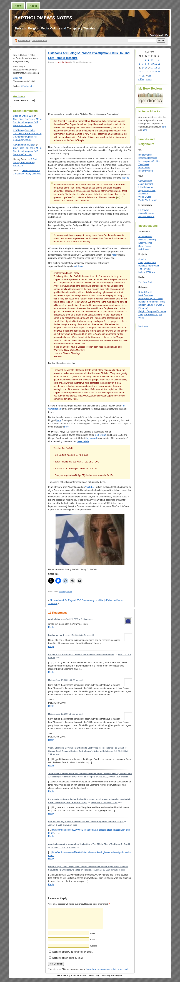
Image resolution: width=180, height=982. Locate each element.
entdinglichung (55, 619)
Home (18, 5)
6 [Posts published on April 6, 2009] (139, 64)
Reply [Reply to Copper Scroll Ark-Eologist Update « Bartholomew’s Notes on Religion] (51, 672)
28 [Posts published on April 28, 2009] (143, 75)
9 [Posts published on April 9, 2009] (148, 64)
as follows (78, 266)
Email (93, 939)
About (33, 5)
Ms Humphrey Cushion (149, 161)
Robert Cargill (144, 292)
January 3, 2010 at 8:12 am (60, 825)
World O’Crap (144, 197)
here (114, 255)
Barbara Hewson (146, 216)
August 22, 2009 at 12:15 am (111, 777)
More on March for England (63, 600)
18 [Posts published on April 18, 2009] (155, 68)
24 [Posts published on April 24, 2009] (152, 71)
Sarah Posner (144, 246)
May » (149, 79)
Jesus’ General (145, 184)
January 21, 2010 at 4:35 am (63, 847)
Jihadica (142, 259)
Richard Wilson (145, 171)
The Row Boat (145, 282)
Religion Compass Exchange (152, 311)
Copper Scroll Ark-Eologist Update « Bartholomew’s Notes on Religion (81, 654)
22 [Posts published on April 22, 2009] (146, 71)
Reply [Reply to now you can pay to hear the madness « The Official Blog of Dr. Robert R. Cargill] (51, 836)
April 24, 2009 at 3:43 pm (77, 619)
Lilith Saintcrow (145, 187)
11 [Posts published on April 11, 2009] (155, 64)
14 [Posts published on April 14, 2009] (143, 68)
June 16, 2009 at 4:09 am (67, 714)
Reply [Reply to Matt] (51, 706)
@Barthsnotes (27, 86)
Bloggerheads (145, 155)
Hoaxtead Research (147, 158)
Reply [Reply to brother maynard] (51, 646)
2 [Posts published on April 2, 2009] (148, 60)
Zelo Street (143, 164)
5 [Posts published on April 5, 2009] (158, 60)
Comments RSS (39, 40)
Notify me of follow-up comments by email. (72, 952)
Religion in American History (151, 302)
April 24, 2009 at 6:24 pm (78, 635)
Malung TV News (146, 272)
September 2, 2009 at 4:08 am (104, 802)
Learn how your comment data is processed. (107, 969)
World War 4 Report (147, 200)
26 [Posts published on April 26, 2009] (159, 71)
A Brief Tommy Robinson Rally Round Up (25, 162)
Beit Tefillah (100, 435)
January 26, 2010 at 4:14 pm (107, 870)
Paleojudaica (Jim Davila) (150, 298)
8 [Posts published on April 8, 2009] (145, 64)
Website (93, 946)
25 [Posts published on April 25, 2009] (155, 71)
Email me (17, 78)
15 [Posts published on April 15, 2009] (146, 68)
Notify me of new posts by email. (67, 958)
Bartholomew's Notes (43, 17)
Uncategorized (65, 592)
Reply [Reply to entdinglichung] (51, 627)
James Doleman (146, 213)
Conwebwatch (145, 181)
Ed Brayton (143, 210)
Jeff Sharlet (143, 249)
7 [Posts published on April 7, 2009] (142, 64)
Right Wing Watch (147, 190)
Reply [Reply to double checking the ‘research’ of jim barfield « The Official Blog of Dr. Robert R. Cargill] (51, 859)
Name (94, 933)
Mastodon (143, 326)
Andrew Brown (145, 236)
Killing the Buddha (147, 262)
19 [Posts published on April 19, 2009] (159, 68)
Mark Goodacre (145, 295)
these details (83, 441)
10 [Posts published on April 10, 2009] (152, 64)
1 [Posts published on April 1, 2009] (145, 60)
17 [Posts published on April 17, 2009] (152, 68)
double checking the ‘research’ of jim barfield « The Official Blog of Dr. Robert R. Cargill (89, 844)
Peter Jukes (144, 167)
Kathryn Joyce (145, 243)
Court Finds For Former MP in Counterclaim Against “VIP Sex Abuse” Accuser (27, 122)
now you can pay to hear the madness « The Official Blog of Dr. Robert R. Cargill (85, 822)
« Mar (141, 79)
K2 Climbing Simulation (24, 130)
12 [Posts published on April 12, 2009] (159, 64)
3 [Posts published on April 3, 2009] (151, 60)
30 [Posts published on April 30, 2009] (149, 75)
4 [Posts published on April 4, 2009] (155, 60)
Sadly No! (143, 193)
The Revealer (144, 269)
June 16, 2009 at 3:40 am (67, 680)
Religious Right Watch (148, 265)
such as (125, 178)
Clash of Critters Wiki (23, 116)
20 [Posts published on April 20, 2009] (140, 71)
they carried (91, 438)
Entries (24, 40)
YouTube (89, 487)
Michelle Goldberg (147, 239)
